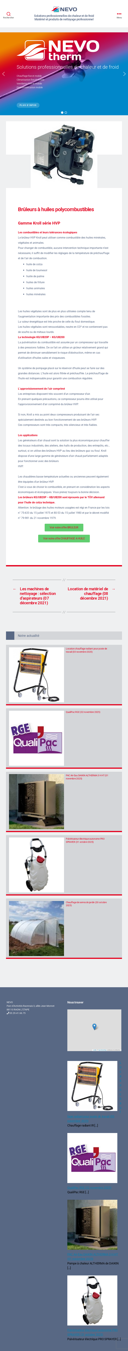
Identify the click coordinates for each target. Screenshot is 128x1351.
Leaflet (94, 1050)
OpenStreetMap (102, 1050)
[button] (3, 74)
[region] (64, 73)
